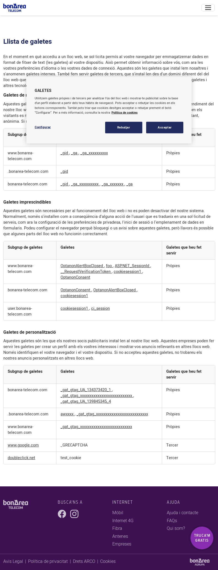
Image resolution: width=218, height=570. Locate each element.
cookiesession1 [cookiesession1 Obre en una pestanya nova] (128, 272)
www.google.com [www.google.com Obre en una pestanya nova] (23, 445)
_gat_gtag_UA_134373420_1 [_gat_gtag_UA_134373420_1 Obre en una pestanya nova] (86, 390)
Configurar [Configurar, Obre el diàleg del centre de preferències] (43, 127)
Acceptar (165, 127)
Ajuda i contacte (182, 513)
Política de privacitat (48, 561)
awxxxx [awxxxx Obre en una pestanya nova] (68, 414)
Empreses (121, 544)
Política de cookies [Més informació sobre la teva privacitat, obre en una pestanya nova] (124, 112)
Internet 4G (122, 521)
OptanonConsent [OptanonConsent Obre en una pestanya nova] (75, 277)
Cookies (108, 561)
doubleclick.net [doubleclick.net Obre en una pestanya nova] (21, 458)
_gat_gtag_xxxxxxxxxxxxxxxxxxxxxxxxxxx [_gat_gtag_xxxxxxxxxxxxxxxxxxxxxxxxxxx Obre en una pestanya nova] (97, 396)
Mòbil (117, 513)
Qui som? (176, 528)
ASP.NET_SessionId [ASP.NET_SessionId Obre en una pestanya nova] (132, 266)
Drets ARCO (84, 561)
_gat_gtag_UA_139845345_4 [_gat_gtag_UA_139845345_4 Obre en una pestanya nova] (86, 401)
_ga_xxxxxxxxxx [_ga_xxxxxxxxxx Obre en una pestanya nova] (94, 153)
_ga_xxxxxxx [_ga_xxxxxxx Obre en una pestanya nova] (113, 184)
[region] (109, 110)
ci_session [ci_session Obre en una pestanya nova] (100, 308)
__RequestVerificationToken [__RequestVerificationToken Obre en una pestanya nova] (86, 272)
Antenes (120, 536)
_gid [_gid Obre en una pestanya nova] (65, 153)
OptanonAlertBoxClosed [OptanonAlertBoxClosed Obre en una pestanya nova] (82, 266)
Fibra (117, 528)
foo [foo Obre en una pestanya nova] (109, 266)
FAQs (172, 521)
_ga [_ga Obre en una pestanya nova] (74, 153)
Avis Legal (13, 561)
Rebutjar (123, 127)
